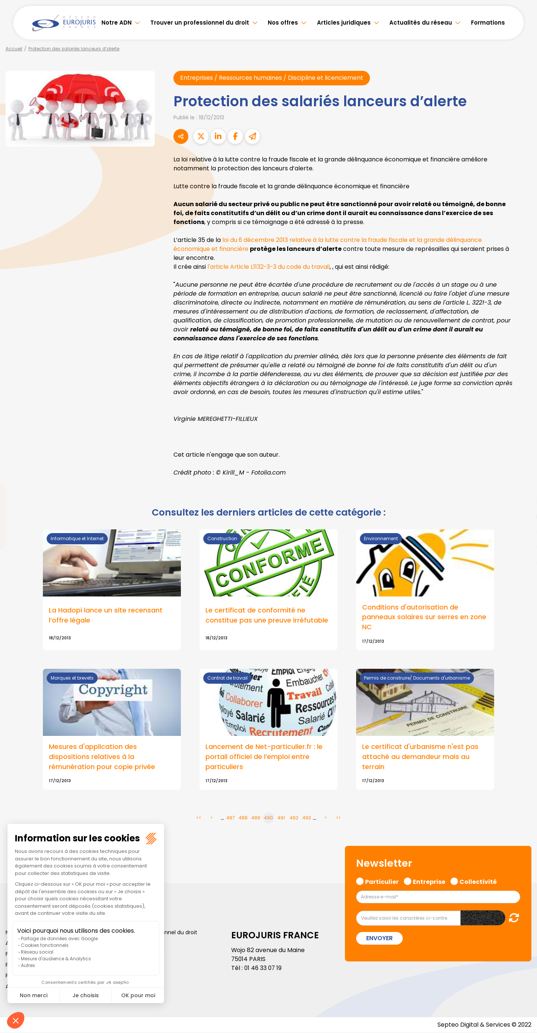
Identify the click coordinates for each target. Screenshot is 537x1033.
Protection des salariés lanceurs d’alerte (73, 48)
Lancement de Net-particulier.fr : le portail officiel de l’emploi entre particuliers (264, 757)
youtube (522, 517)
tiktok (522, 561)
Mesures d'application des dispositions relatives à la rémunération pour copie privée (102, 757)
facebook (522, 472)
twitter (522, 487)
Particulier (382, 881)
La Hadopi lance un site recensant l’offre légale (106, 616)
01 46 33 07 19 (263, 968)
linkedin (522, 502)
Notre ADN (116, 22)
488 (243, 818)
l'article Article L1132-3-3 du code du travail (269, 266)
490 (268, 818)
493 (306, 818)
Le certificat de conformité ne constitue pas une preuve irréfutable (266, 616)
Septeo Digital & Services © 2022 (484, 1025)
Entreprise (429, 881)
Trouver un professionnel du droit (199, 22)
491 (281, 818)
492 (294, 818)
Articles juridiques (344, 22)
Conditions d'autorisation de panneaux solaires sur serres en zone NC (424, 617)
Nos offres (283, 22)
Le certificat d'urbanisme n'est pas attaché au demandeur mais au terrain (420, 757)
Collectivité (478, 881)
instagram (522, 532)
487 (230, 818)
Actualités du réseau (420, 22)
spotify (522, 546)
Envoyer (379, 939)
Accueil (14, 48)
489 (255, 818)
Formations (488, 22)
